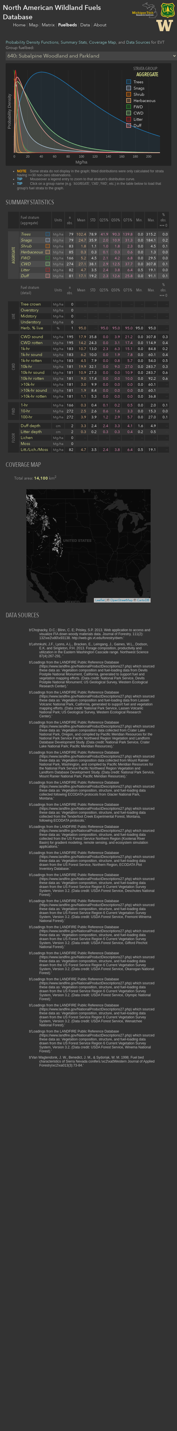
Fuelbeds (68, 25)
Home (20, 25)
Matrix (49, 25)
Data (85, 25)
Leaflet (100, 600)
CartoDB (143, 600)
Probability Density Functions (32, 42)
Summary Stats (74, 42)
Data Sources (138, 42)
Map (34, 25)
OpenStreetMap (121, 600)
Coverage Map (102, 42)
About (100, 25)
